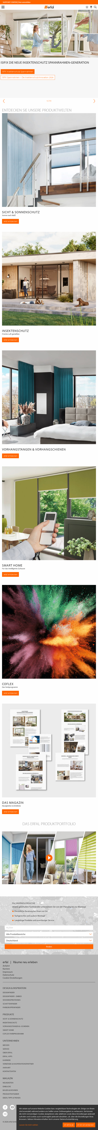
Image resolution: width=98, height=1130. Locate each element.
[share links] (5, 1114)
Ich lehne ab (69, 1125)
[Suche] (95, 7)
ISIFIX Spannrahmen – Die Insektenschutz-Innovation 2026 (27, 77)
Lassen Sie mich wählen (28, 1125)
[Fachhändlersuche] (91, 7)
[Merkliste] (87, 7)
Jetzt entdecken (10, 221)
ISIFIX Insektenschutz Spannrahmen (17, 71)
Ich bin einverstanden (85, 1125)
